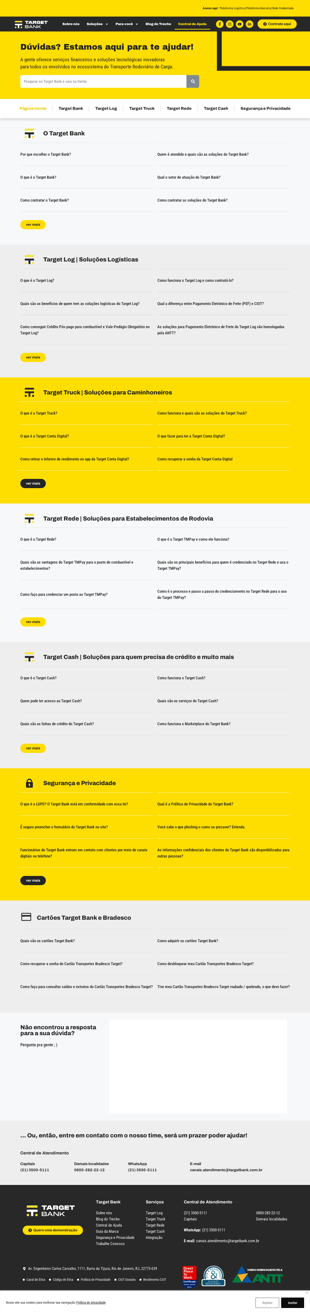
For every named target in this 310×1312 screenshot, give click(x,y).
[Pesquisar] (192, 81)
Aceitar (292, 1303)
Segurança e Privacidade (266, 108)
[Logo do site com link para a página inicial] (31, 24)
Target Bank (71, 108)
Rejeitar (267, 1303)
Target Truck (142, 108)
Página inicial (33, 108)
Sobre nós (71, 24)
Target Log (106, 108)
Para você (127, 24)
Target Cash (216, 108)
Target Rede (179, 108)
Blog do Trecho (158, 24)
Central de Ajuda (192, 24)
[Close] (307, 1293)
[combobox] (103, 81)
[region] (155, 1301)
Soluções (97, 24)
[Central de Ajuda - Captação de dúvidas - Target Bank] (197, 1066)
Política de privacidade (91, 1302)
